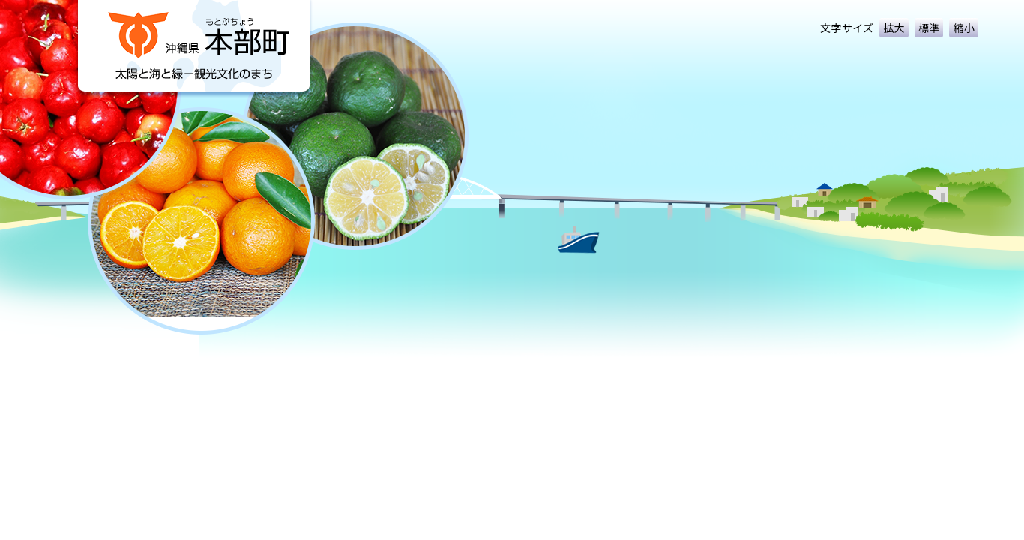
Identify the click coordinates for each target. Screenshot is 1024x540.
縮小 (964, 27)
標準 (929, 27)
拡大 (894, 27)
